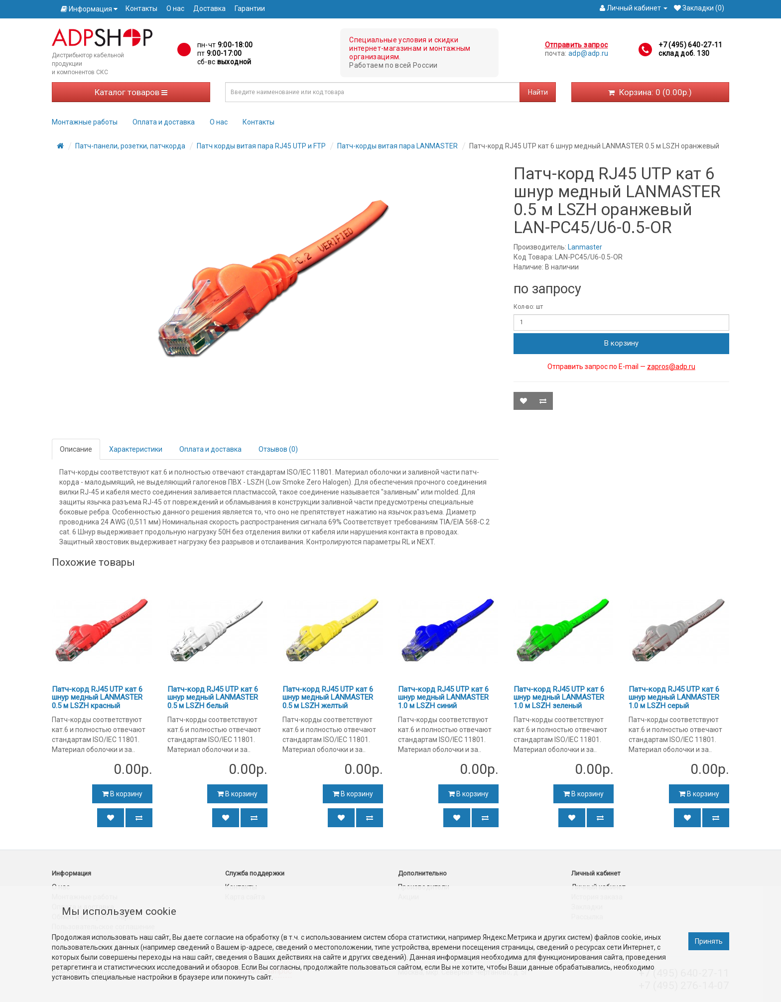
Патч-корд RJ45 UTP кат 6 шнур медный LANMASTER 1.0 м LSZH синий (443, 697)
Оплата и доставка (163, 122)
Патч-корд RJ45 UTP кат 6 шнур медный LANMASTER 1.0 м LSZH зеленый (559, 697)
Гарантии (250, 8)
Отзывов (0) (278, 449)
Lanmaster (585, 247)
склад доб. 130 (683, 53)
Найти (538, 92)
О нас (175, 8)
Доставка (209, 8)
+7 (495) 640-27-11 (690, 45)
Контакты (141, 8)
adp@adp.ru (588, 53)
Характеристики (135, 449)
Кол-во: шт (528, 306)
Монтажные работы (85, 122)
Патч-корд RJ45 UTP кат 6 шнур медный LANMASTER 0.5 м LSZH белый (212, 697)
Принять (709, 941)
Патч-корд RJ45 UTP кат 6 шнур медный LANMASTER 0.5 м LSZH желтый (327, 697)
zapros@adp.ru (671, 367)
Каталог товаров (131, 92)
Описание (76, 449)
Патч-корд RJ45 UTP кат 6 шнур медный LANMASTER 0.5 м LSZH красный (97, 697)
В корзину (621, 343)
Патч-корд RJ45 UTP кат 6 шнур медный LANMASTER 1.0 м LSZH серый (674, 697)
